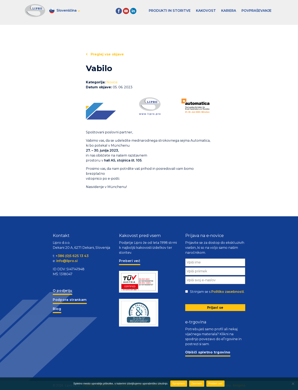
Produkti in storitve (170, 11)
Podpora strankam (70, 300)
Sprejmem (178, 383)
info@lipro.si (67, 261)
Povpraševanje (257, 11)
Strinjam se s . (217, 291)
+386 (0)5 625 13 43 (72, 256)
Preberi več (215, 383)
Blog (57, 309)
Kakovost (206, 11)
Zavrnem (196, 383)
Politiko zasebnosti (227, 292)
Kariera (228, 11)
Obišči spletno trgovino (207, 352)
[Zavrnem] (293, 384)
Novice (112, 82)
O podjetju (62, 291)
